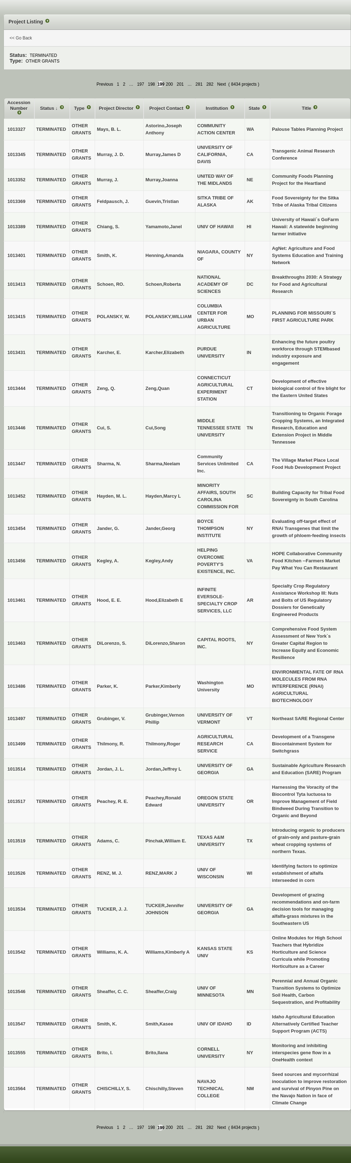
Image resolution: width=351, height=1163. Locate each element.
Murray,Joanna (161, 179)
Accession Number (18, 105)
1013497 (16, 718)
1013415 (16, 316)
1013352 (16, 179)
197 (140, 84)
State (255, 108)
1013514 (16, 769)
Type (80, 108)
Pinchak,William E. (165, 840)
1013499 (16, 743)
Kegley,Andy (159, 560)
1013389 (16, 226)
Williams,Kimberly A (167, 952)
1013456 (16, 560)
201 (180, 84)
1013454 (16, 528)
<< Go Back (21, 38)
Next (221, 84)
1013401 (16, 255)
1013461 (16, 600)
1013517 (16, 801)
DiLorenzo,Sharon (165, 643)
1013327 (16, 129)
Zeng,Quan (157, 388)
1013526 (16, 873)
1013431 (16, 352)
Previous (104, 84)
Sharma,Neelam (162, 463)
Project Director (117, 108)
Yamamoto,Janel (163, 226)
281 (198, 84)
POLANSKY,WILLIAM (168, 316)
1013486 (16, 686)
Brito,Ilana (156, 1052)
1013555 (16, 1052)
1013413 (16, 284)
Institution (217, 108)
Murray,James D (162, 154)
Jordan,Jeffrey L (163, 769)
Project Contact (167, 108)
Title (307, 108)
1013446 (16, 427)
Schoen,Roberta (163, 284)
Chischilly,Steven (164, 1088)
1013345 (16, 154)
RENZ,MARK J (161, 873)
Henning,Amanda (164, 255)
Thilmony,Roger (162, 743)
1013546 (16, 991)
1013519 (16, 840)
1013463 (16, 643)
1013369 (16, 201)
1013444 (16, 388)
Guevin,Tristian (162, 201)
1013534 (16, 909)
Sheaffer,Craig (161, 991)
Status (47, 108)
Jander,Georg (160, 528)
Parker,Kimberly (162, 686)
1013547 (16, 1024)
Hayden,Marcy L (163, 496)
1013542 (16, 952)
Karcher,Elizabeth (164, 352)
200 (169, 84)
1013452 (16, 496)
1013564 (16, 1088)
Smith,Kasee (159, 1024)
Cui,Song (155, 427)
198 (151, 84)
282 (209, 84)
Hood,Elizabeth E (164, 600)
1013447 (16, 463)
